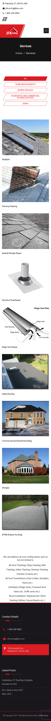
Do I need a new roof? (12, 690)
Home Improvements (25, 84)
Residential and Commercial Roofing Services (25, 97)
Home (19, 53)
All (25, 79)
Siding (25, 103)
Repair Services (25, 90)
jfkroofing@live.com (16, 639)
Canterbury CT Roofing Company (17, 680)
